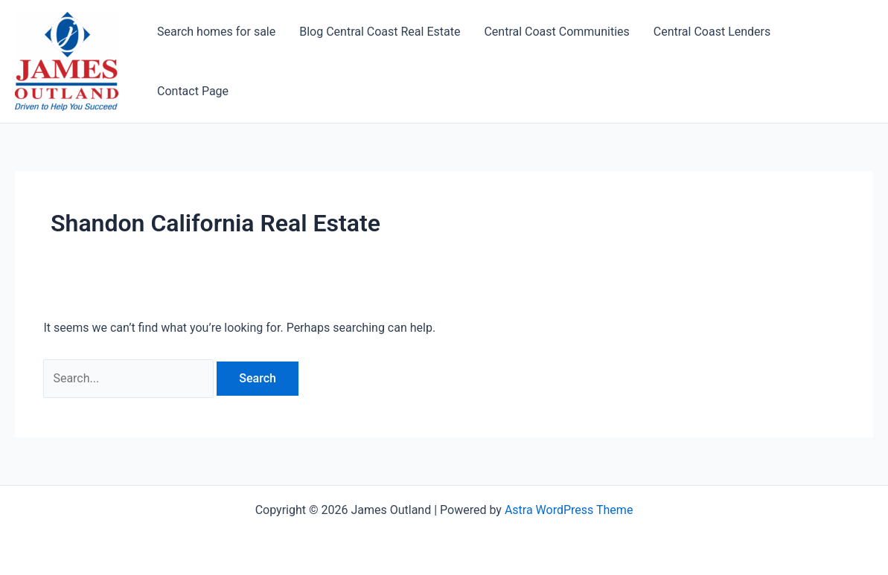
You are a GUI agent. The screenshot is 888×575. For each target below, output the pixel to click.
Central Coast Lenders (712, 32)
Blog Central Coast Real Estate (379, 32)
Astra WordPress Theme (569, 510)
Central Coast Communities (556, 32)
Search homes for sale (216, 32)
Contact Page (193, 91)
